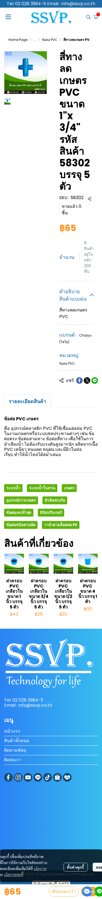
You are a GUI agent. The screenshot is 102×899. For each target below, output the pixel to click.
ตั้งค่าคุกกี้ (75, 867)
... (34, 39)
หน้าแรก (12, 731)
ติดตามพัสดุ (15, 750)
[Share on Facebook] (79, 380)
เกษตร (69, 488)
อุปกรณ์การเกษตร (21, 500)
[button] (88, 17)
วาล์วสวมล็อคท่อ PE (60, 525)
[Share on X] (87, 380)
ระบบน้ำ (13, 488)
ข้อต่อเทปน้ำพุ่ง (18, 512)
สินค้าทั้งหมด (16, 741)
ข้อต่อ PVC (49, 39)
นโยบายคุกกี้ (13, 874)
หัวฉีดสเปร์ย (55, 500)
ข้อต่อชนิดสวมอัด (20, 525)
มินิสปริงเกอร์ (51, 512)
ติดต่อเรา (12, 760)
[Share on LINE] (94, 380)
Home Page (17, 39)
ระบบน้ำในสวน (42, 488)
